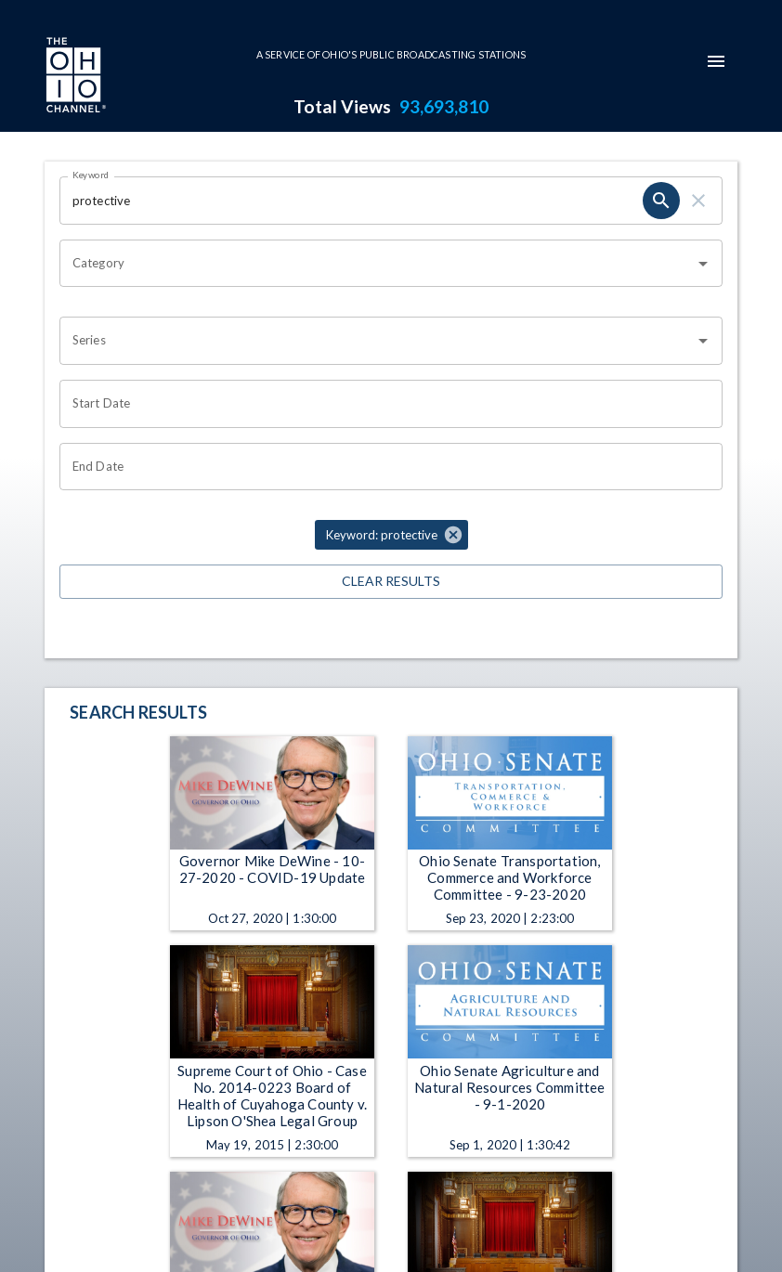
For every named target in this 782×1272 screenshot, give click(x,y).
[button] (391, 535)
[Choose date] (384, 404)
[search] (661, 200)
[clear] (698, 200)
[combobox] (377, 263)
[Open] (703, 264)
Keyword (91, 174)
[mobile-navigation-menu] (716, 61)
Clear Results (391, 581)
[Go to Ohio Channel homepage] (74, 77)
